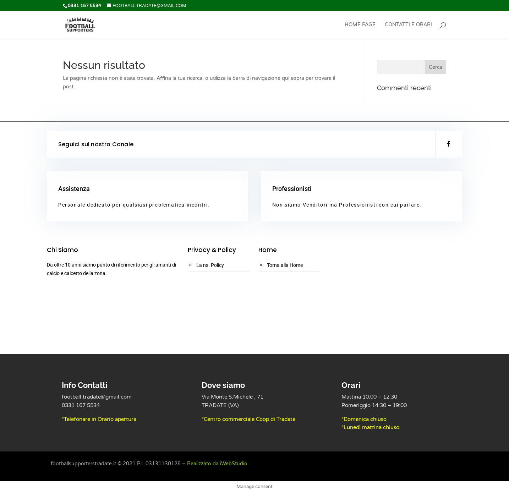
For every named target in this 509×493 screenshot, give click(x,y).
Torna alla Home (285, 265)
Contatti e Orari (408, 25)
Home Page (360, 25)
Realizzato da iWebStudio (217, 464)
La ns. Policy (210, 265)
